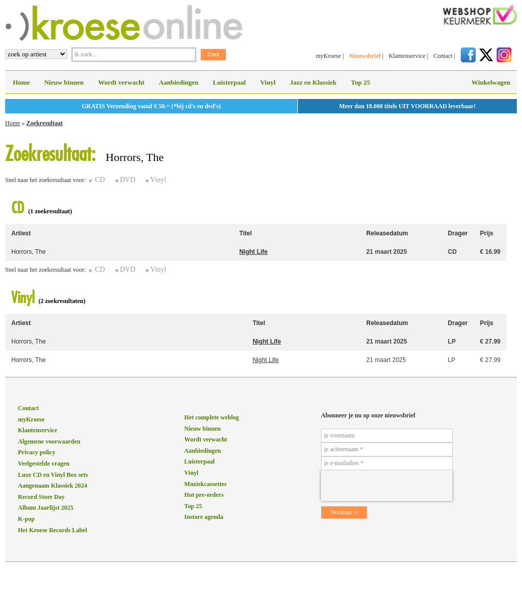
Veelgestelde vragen (44, 463)
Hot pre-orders (204, 494)
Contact (442, 55)
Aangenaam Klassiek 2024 (52, 485)
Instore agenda (203, 516)
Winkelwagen (490, 82)
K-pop (26, 518)
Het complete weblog (211, 417)
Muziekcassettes (205, 484)
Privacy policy (36, 452)
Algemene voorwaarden (49, 441)
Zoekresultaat (44, 123)
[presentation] (386, 485)
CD (100, 180)
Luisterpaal (229, 82)
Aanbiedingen (178, 82)
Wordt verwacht (121, 82)
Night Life (253, 251)
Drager (458, 233)
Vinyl (267, 82)
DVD (127, 180)
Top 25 (360, 82)
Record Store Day (41, 496)
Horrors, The (28, 251)
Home (21, 82)
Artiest (21, 233)
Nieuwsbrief (364, 55)
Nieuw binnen (64, 82)
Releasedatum (387, 233)
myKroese (328, 55)
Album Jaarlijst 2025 (45, 507)
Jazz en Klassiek (313, 82)
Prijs (486, 233)
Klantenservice (407, 55)
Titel (245, 233)
